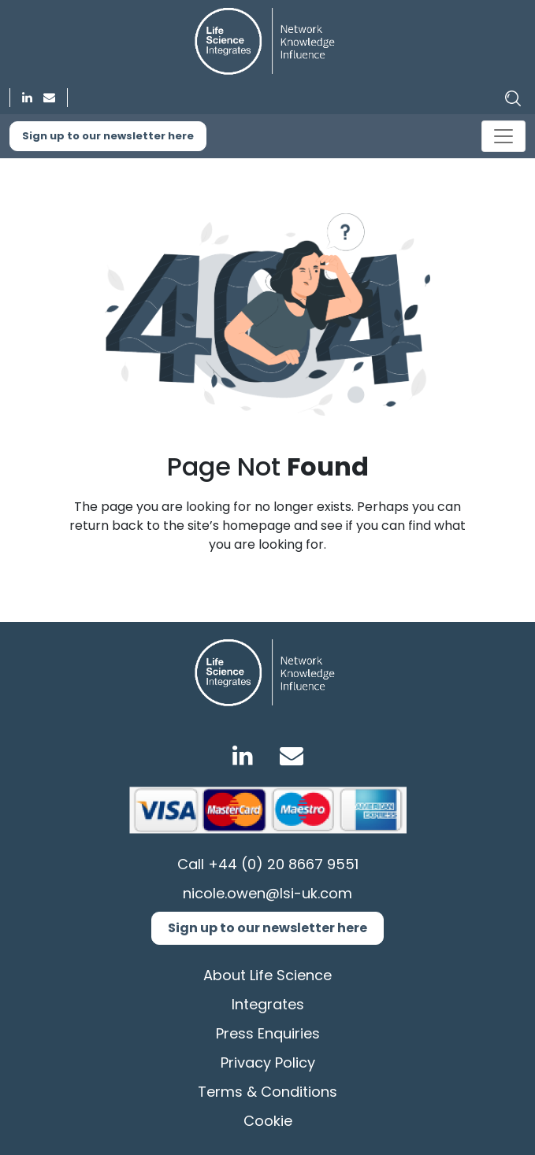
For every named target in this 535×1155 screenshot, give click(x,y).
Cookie (267, 1121)
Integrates (268, 1004)
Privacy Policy (268, 1062)
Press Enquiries (268, 1033)
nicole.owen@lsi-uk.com (267, 893)
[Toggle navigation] (503, 136)
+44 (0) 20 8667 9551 (283, 864)
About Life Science (267, 975)
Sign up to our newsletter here (108, 135)
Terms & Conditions (267, 1091)
